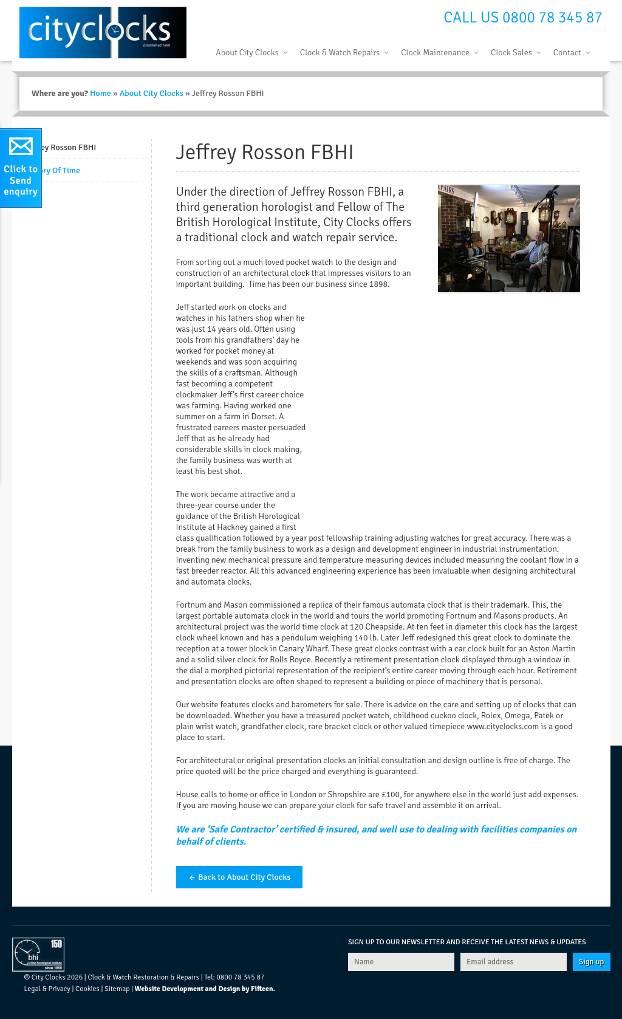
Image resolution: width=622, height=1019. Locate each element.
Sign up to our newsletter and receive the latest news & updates (467, 942)
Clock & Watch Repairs (340, 52)
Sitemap (116, 988)
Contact (567, 52)
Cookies (87, 988)
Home (100, 93)
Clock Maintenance (435, 52)
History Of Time (52, 170)
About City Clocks (247, 52)
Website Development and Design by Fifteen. (205, 988)
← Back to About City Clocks (239, 877)
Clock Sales (511, 52)
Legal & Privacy (47, 988)
